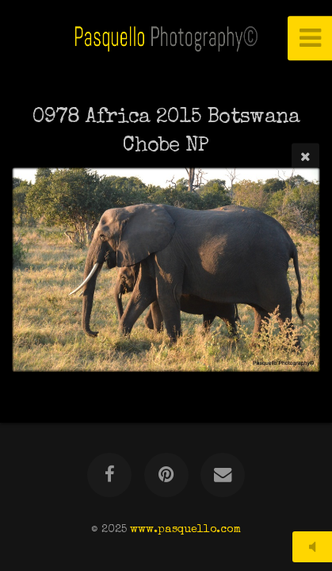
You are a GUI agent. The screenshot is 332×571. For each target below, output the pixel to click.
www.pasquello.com (185, 529)
